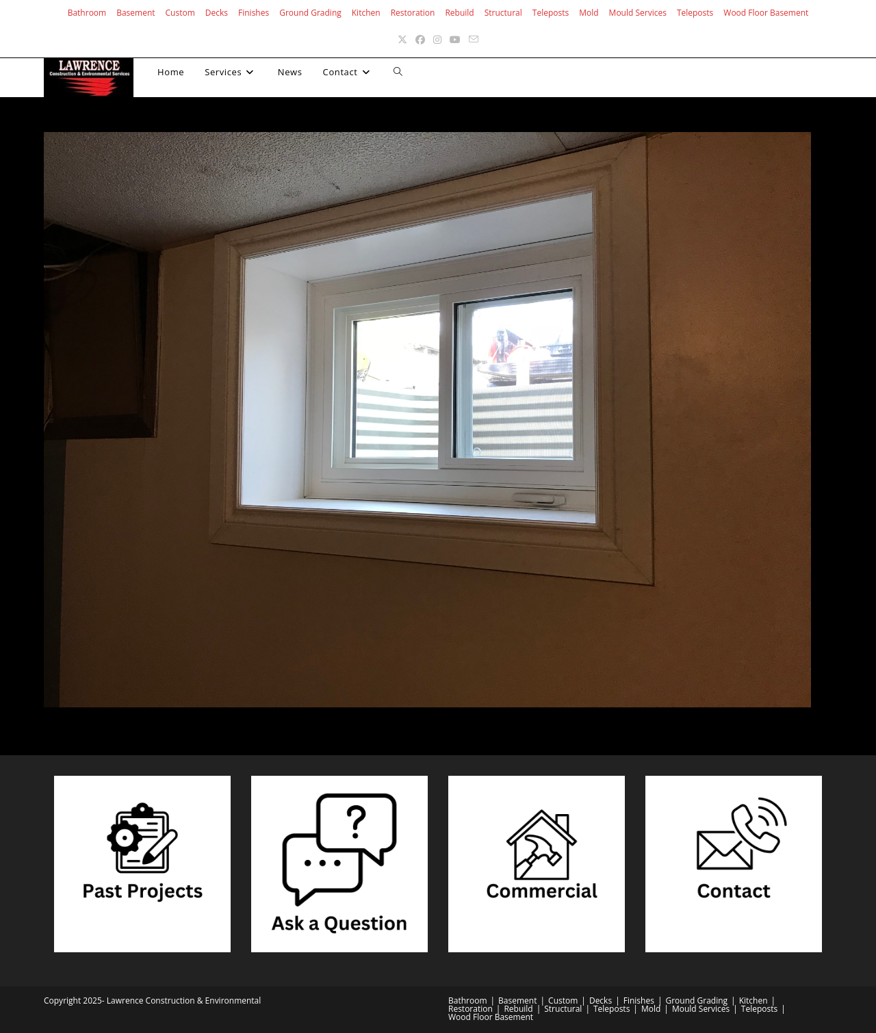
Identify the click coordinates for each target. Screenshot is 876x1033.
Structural (503, 12)
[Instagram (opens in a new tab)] (437, 39)
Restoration (413, 12)
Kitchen (366, 12)
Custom (180, 12)
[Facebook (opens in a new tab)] (420, 39)
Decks (216, 12)
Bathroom (87, 12)
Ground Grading (310, 12)
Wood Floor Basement (765, 12)
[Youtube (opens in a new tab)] (455, 39)
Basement (135, 12)
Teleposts (550, 12)
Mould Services (638, 12)
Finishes (253, 12)
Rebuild (459, 12)
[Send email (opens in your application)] (473, 39)
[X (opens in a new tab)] (402, 39)
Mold (588, 12)
